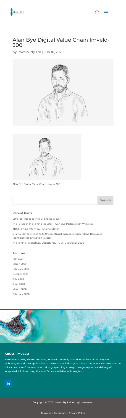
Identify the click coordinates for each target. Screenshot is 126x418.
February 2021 (21, 268)
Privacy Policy (77, 413)
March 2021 (19, 263)
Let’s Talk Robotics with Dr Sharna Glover (36, 218)
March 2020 (20, 289)
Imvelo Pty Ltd (29, 52)
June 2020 (19, 284)
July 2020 (18, 279)
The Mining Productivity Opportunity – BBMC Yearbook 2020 (48, 242)
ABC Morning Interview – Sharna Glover (36, 228)
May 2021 (18, 258)
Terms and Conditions (53, 413)
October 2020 (21, 273)
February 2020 (21, 294)
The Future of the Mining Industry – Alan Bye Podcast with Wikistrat (53, 223)
